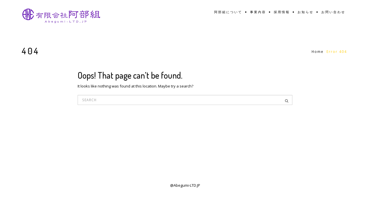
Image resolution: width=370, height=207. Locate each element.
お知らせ (306, 12)
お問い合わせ (333, 12)
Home (318, 51)
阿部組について (228, 12)
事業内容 (258, 12)
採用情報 (282, 12)
